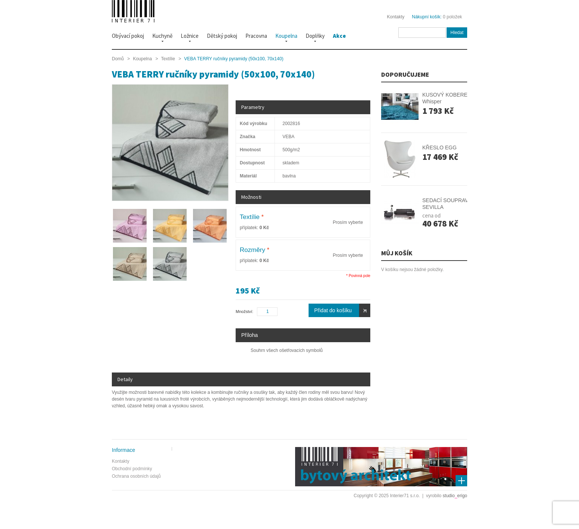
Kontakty (396, 16)
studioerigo (455, 495)
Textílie (168, 58)
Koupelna (142, 58)
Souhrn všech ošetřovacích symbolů (287, 350)
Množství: (244, 311)
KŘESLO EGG (439, 148)
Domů (118, 58)
